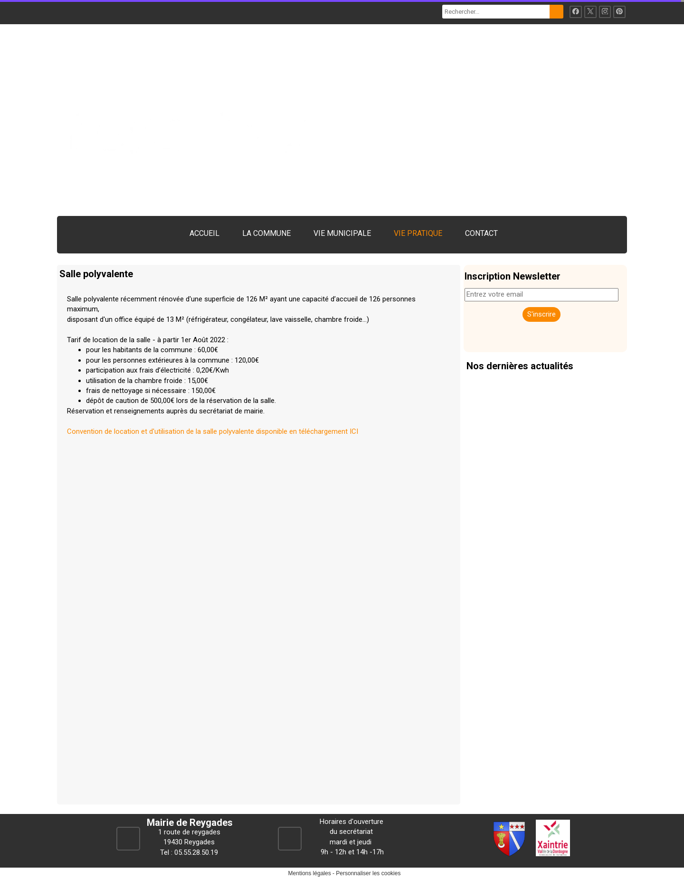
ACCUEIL (204, 233)
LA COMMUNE (266, 233)
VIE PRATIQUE (418, 233)
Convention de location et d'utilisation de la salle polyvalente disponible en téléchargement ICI (212, 431)
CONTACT (481, 233)
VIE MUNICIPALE (342, 233)
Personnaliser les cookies (368, 873)
